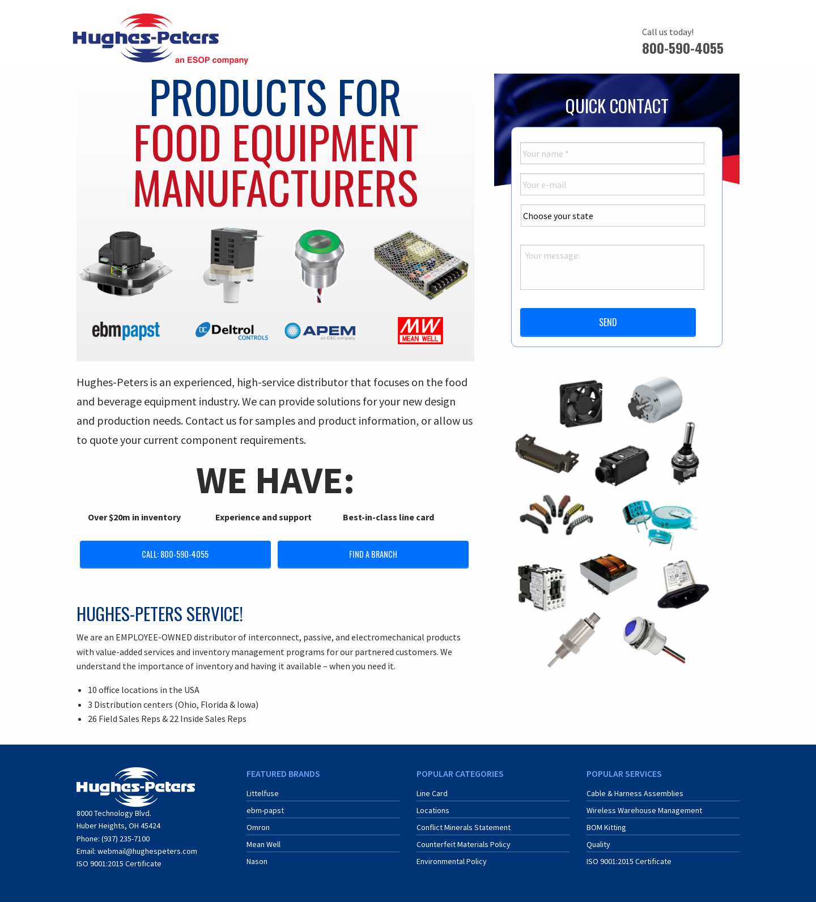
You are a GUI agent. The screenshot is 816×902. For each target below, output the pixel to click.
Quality (598, 844)
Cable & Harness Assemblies (634, 793)
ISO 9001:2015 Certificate (119, 863)
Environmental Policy (451, 861)
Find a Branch (373, 554)
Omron (258, 827)
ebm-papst (265, 810)
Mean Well (263, 844)
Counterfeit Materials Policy (463, 844)
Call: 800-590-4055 (175, 554)
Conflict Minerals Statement (463, 827)
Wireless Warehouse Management (644, 810)
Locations (432, 810)
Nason (256, 861)
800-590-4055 (683, 47)
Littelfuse (262, 793)
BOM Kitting (606, 827)
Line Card (432, 793)
